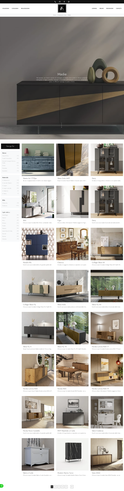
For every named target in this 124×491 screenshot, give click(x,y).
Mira (3, 220)
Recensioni (109, 8)
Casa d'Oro (5, 156)
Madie (69, 15)
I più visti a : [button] (6, 212)
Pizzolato (4, 168)
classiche (4, 203)
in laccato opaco (7, 183)
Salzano (4, 228)
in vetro (4, 193)
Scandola (4, 171)
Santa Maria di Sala (7, 231)
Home (54, 15)
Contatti (119, 8)
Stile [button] (3, 200)
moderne (4, 206)
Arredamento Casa (62, 15)
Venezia (4, 239)
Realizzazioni (25, 8)
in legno (4, 185)
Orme (3, 165)
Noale (4, 226)
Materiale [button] (5, 177)
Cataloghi (15, 8)
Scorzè (4, 234)
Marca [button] (4, 153)
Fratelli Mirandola (6, 158)
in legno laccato (6, 188)
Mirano (4, 223)
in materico (5, 191)
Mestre (4, 218)
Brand (102, 8)
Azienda (94, 8)
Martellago (5, 215)
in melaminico (6, 180)
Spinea (4, 236)
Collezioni (5, 8)
